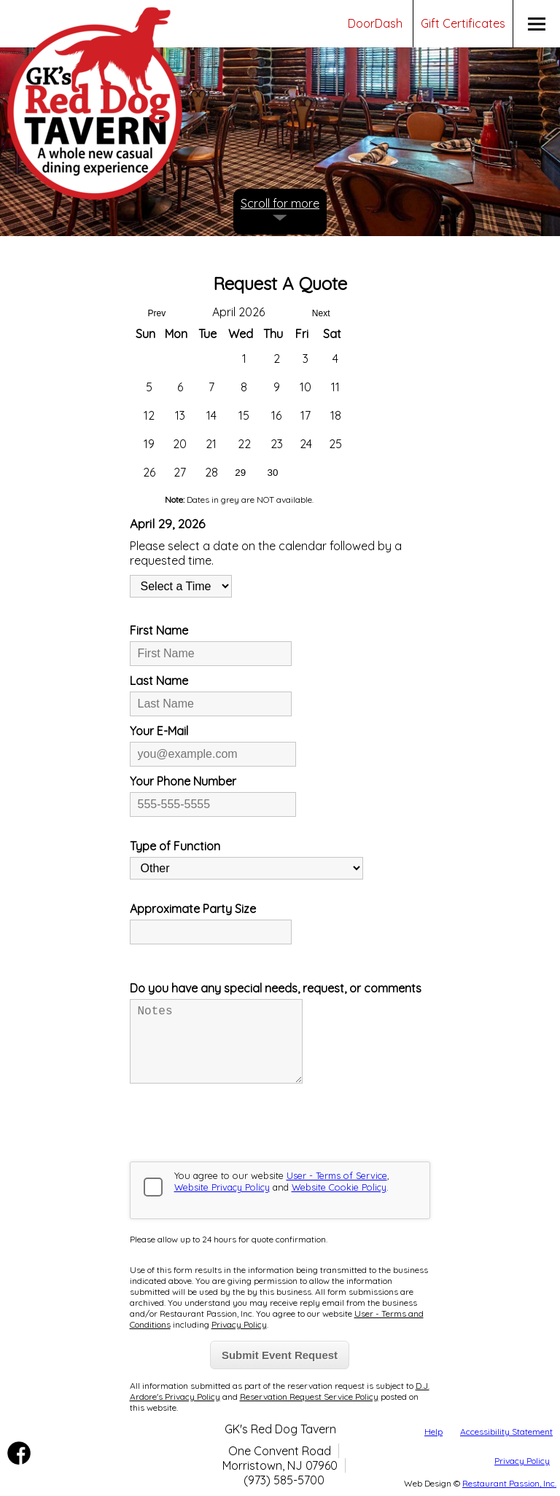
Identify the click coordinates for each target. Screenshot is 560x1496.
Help (433, 1431)
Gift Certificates (463, 23)
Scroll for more (280, 203)
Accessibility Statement (506, 1431)
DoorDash (375, 23)
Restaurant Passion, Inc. (509, 1483)
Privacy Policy (522, 1460)
